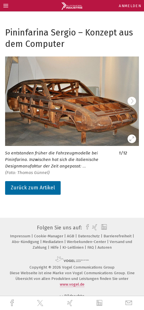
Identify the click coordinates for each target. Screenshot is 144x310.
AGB (71, 236)
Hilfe (55, 247)
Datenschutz (89, 236)
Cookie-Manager (49, 236)
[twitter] (40, 303)
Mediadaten (53, 241)
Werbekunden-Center (87, 241)
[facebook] (12, 303)
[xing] (71, 303)
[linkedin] (100, 303)
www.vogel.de (72, 284)
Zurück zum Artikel (33, 188)
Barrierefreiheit (118, 236)
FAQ (91, 247)
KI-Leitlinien (73, 247)
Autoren (105, 247)
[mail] (130, 303)
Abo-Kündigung (26, 241)
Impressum (20, 236)
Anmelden (130, 5)
